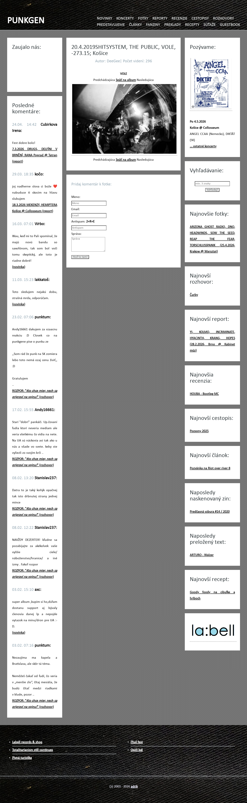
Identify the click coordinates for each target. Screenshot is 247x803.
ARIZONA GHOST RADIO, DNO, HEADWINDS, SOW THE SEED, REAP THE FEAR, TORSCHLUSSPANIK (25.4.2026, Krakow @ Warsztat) (212, 239)
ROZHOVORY (223, 19)
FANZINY (153, 25)
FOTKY (143, 19)
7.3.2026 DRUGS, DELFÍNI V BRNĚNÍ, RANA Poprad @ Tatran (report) (34, 155)
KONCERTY (125, 19)
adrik (134, 786)
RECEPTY (192, 25)
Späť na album (126, 80)
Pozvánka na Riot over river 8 (210, 468)
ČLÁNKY (135, 25)
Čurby (194, 295)
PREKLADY (172, 25)
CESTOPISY (200, 19)
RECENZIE (179, 19)
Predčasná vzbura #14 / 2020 (210, 511)
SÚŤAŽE (209, 25)
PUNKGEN (25, 21)
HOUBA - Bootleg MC (204, 394)
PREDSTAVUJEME (111, 25)
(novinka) (18, 267)
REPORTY (159, 19)
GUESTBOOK (230, 25)
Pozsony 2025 (199, 431)
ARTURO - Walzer (202, 555)
